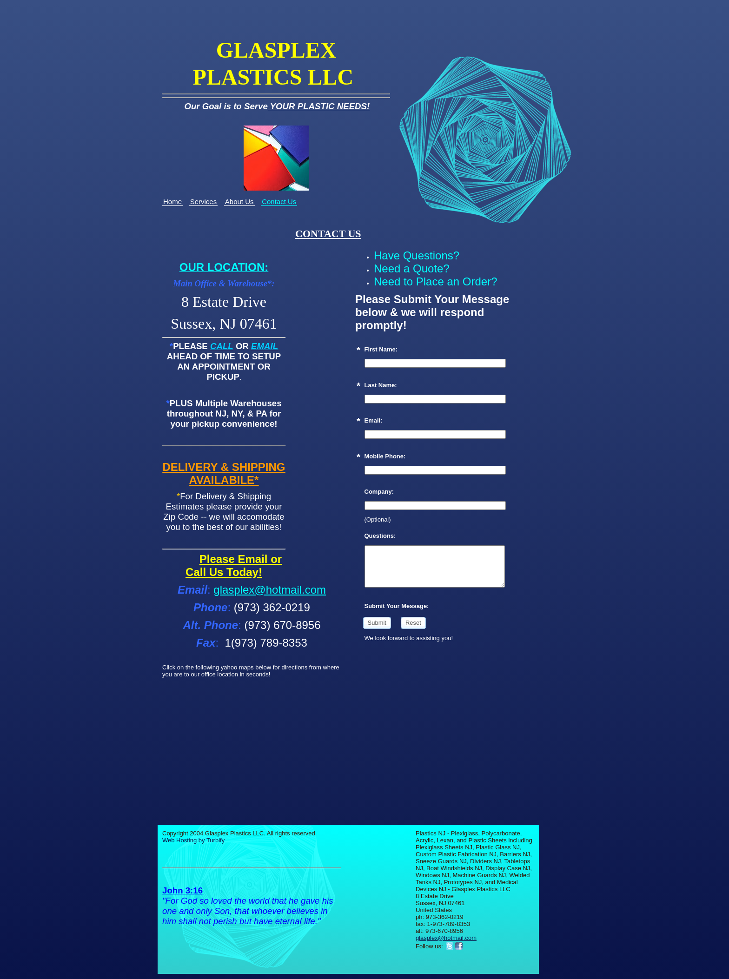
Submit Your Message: (396, 605)
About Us (239, 201)
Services (203, 201)
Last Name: (380, 385)
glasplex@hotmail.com (269, 589)
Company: (379, 491)
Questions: (380, 535)
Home (172, 201)
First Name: (381, 349)
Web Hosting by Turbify (193, 840)
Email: (373, 420)
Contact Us (279, 201)
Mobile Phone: (385, 456)
